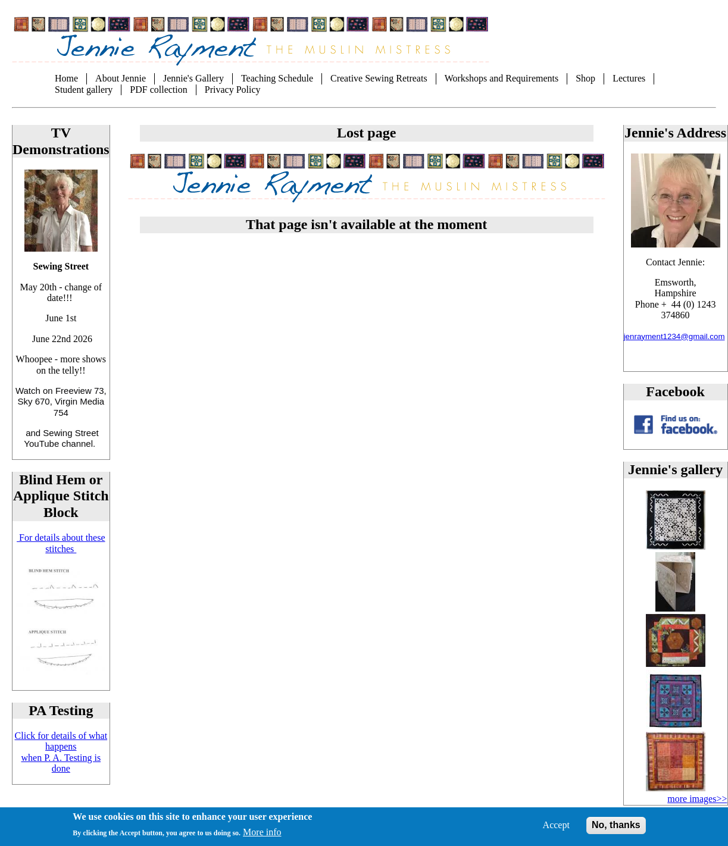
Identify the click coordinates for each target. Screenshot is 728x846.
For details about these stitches (61, 542)
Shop (585, 78)
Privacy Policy (233, 89)
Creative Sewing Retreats (378, 78)
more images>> (697, 799)
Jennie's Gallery (193, 78)
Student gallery (84, 89)
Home (66, 78)
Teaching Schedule (277, 78)
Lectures (629, 78)
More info (262, 836)
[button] (675, 546)
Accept (556, 829)
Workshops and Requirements (502, 78)
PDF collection (158, 89)
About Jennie (120, 78)
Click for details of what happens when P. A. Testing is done (61, 752)
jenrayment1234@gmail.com (674, 336)
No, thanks (616, 829)
